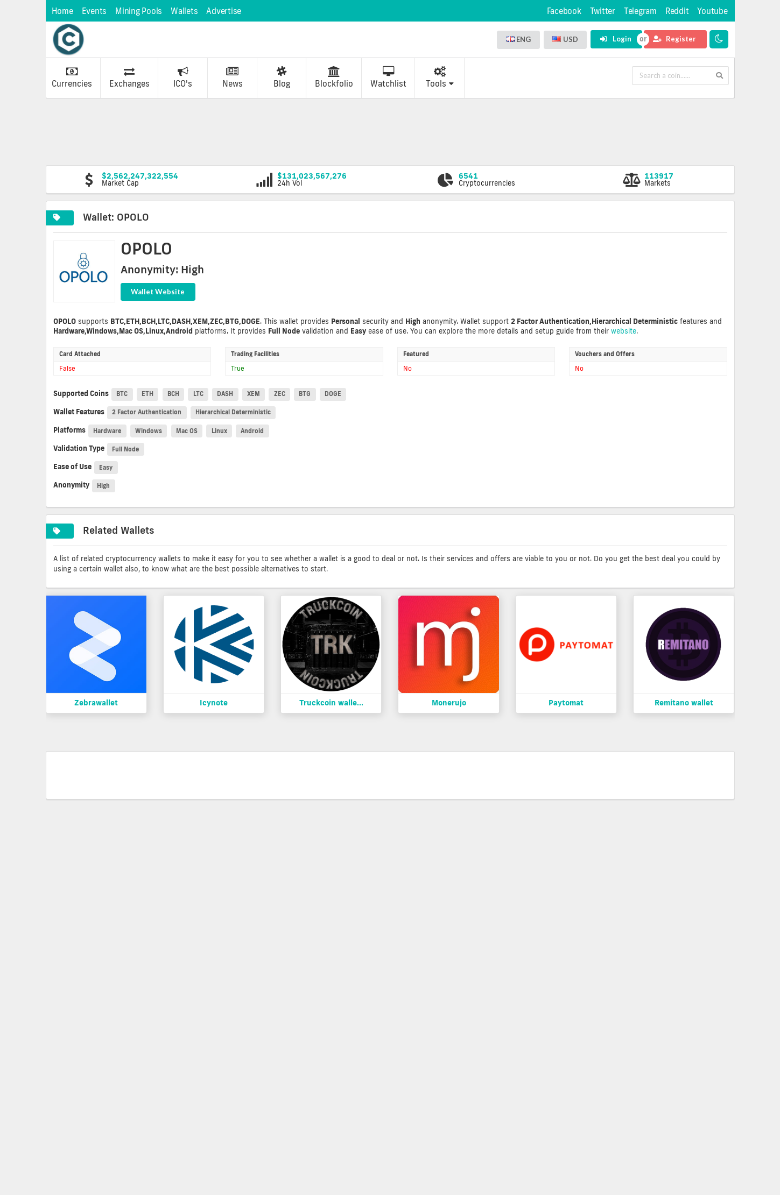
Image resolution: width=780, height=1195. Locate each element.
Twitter (602, 11)
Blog (281, 77)
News (232, 77)
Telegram (640, 11)
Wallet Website (158, 291)
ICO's (182, 77)
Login (615, 38)
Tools (440, 77)
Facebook (564, 11)
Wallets (184, 11)
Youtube (712, 11)
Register (674, 38)
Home (62, 11)
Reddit (677, 11)
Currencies (72, 77)
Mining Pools (138, 11)
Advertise (223, 11)
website (623, 331)
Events (94, 11)
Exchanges (129, 77)
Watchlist (388, 77)
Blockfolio (334, 77)
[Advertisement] (390, 131)
